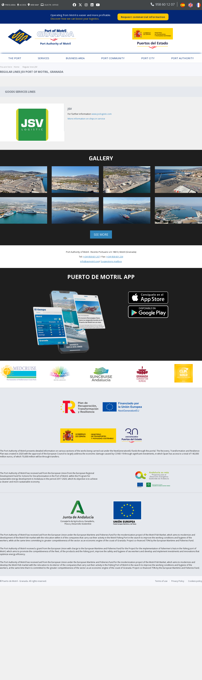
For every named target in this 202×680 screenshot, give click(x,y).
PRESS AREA (8, 5)
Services (43, 58)
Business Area (75, 58)
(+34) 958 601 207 (91, 256)
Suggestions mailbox (111, 261)
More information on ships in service (86, 118)
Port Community (113, 58)
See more (101, 234)
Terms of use (161, 580)
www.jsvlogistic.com (102, 113)
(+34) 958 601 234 (114, 256)
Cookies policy (195, 580)
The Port (14, 58)
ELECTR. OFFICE (49, 5)
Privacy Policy (177, 580)
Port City (148, 58)
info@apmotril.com (89, 261)
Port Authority (182, 58)
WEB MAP (33, 5)
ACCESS (21, 5)
